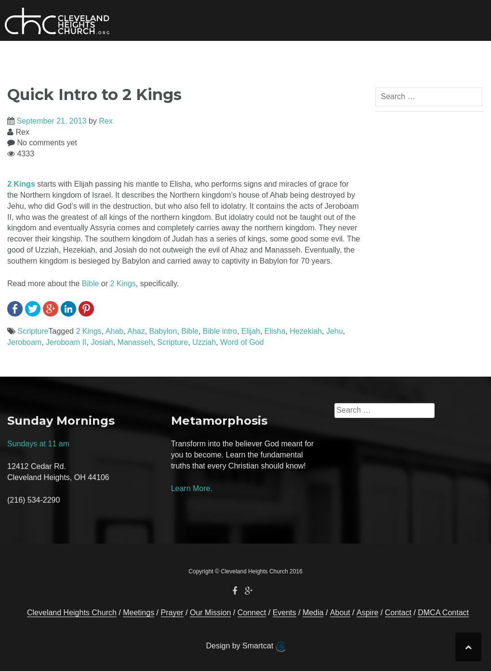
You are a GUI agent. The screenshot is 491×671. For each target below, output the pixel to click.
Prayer (377, 55)
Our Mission (123, 55)
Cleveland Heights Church (72, 612)
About (325, 55)
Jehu (334, 331)
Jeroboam (24, 342)
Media (273, 55)
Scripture (32, 331)
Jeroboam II (66, 342)
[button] (450, 57)
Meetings (138, 612)
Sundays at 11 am (38, 444)
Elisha (275, 331)
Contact (419, 55)
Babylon (163, 331)
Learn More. (191, 488)
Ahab (114, 331)
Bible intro (220, 331)
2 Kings (21, 184)
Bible (90, 283)
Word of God (242, 342)
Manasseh (135, 342)
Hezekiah (306, 331)
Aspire (367, 612)
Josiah (102, 342)
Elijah (250, 331)
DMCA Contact (443, 612)
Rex (105, 121)
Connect (177, 55)
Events (235, 55)
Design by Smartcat (245, 646)
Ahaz (136, 331)
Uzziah (204, 342)
